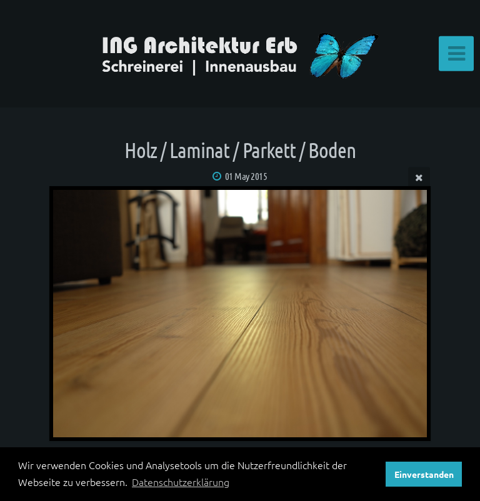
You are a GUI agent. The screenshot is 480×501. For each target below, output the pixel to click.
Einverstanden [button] (424, 474)
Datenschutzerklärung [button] (180, 482)
